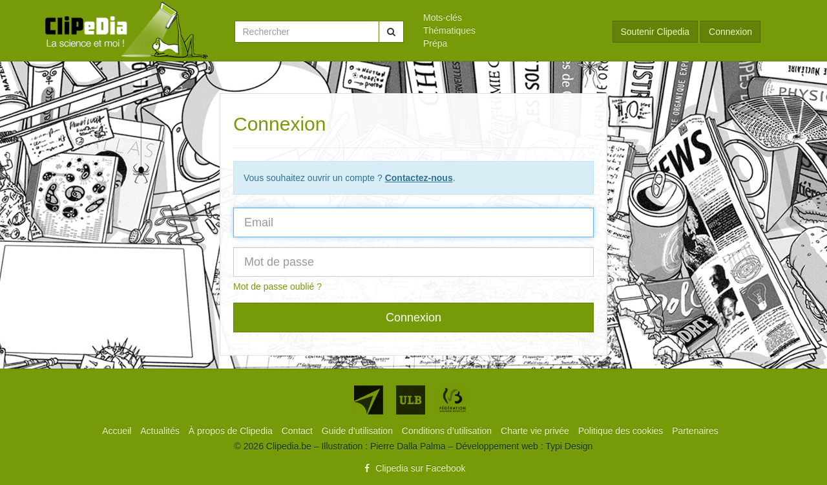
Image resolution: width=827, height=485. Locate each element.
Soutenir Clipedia (655, 32)
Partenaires (695, 431)
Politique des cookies (621, 431)
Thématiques (449, 30)
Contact (298, 431)
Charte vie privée (536, 431)
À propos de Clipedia (232, 431)
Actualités (161, 431)
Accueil (118, 431)
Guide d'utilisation (358, 431)
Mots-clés (442, 17)
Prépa (435, 43)
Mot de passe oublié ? (277, 286)
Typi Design (568, 446)
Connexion (730, 32)
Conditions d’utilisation (448, 431)
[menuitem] (508, 17)
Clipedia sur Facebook (413, 468)
